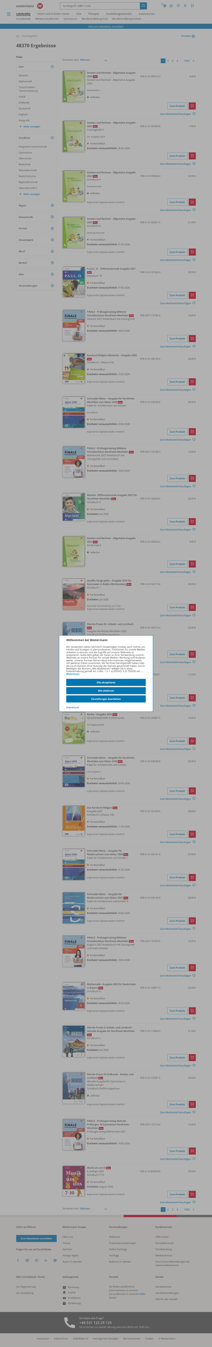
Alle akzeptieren (106, 682)
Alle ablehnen (106, 690)
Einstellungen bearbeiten (106, 699)
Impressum (72, 707)
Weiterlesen (73, 674)
